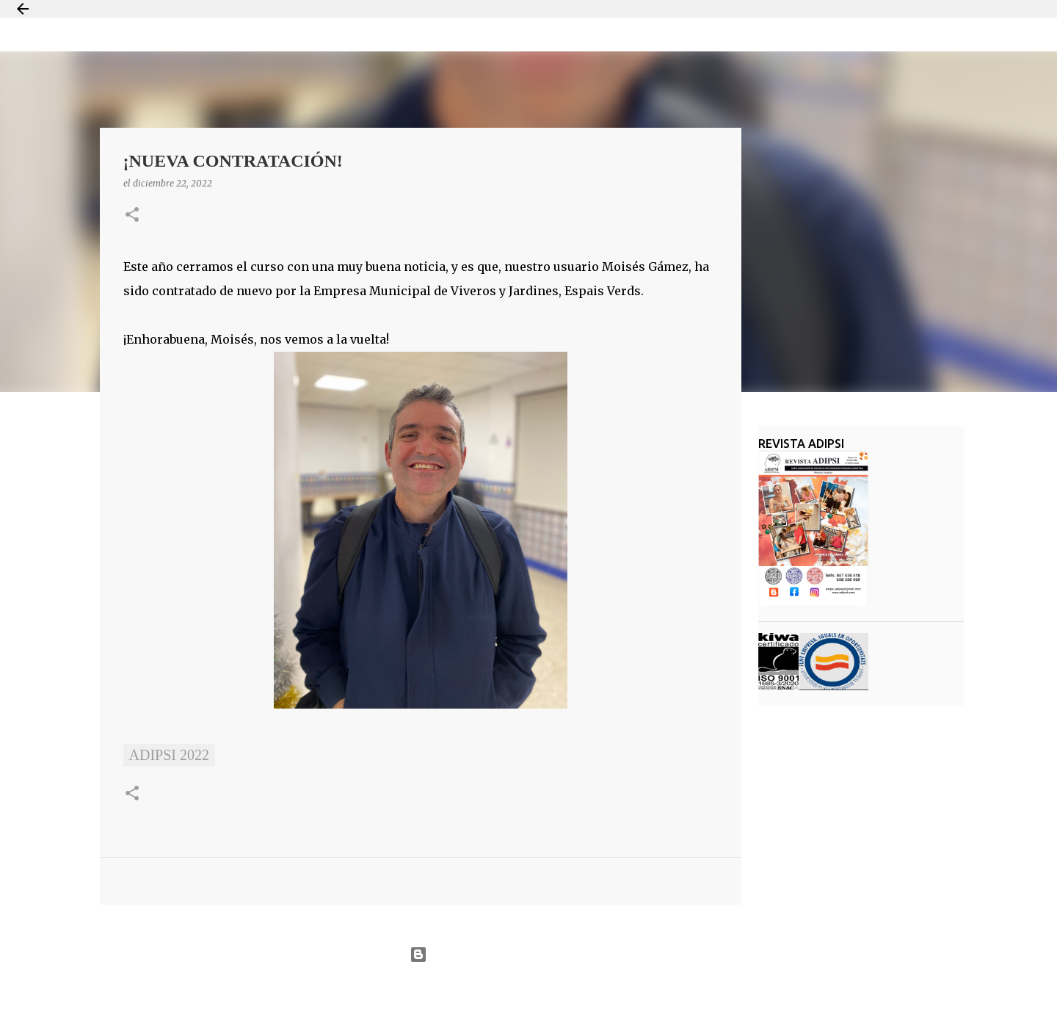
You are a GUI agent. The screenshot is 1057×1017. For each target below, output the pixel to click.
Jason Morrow (581, 990)
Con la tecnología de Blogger (528, 954)
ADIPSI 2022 (169, 755)
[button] (132, 215)
